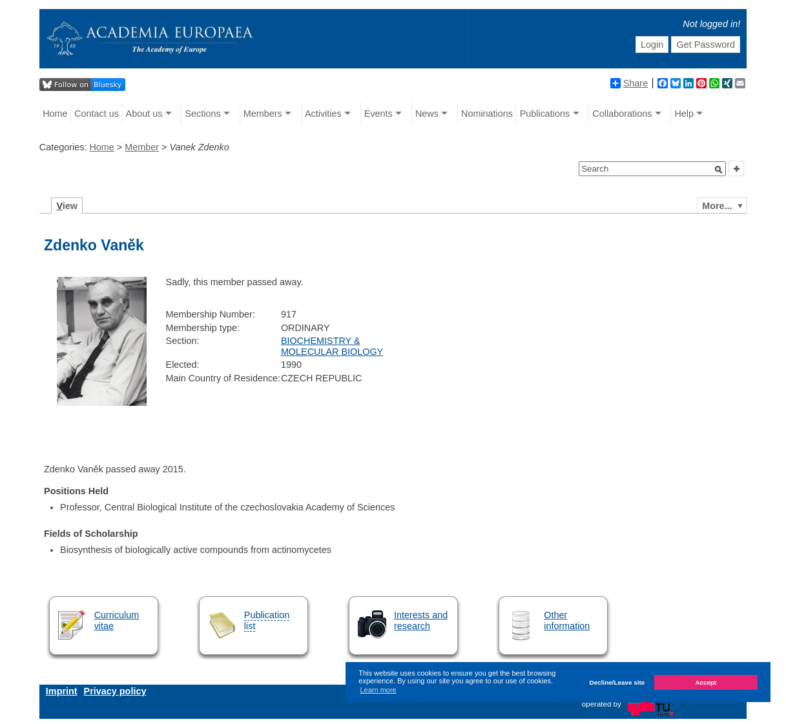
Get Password (706, 44)
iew (67, 206)
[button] (719, 170)
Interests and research (421, 620)
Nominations (487, 113)
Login (652, 44)
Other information (567, 620)
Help (684, 113)
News (427, 113)
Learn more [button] (378, 690)
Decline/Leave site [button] (617, 682)
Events (378, 113)
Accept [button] (705, 682)
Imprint (62, 691)
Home (55, 113)
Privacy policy (115, 691)
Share (629, 83)
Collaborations (622, 113)
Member (142, 147)
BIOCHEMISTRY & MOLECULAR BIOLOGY (332, 346)
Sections (203, 113)
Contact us (96, 113)
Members (262, 113)
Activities (323, 113)
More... (717, 206)
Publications (545, 113)
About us (144, 113)
